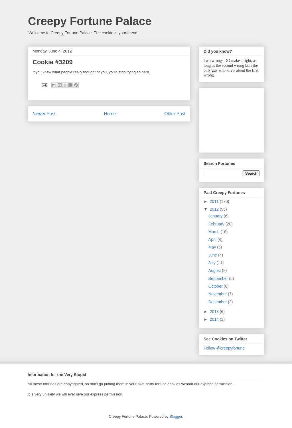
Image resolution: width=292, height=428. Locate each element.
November (218, 294)
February (217, 224)
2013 (215, 311)
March (214, 231)
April (213, 239)
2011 (215, 201)
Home (110, 113)
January (216, 216)
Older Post (174, 113)
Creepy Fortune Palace (90, 21)
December (218, 302)
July (212, 263)
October (216, 286)
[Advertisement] (232, 118)
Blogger (176, 416)
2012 (215, 209)
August (215, 270)
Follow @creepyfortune (224, 348)
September (218, 278)
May (212, 247)
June (213, 255)
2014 (215, 319)
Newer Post (44, 113)
